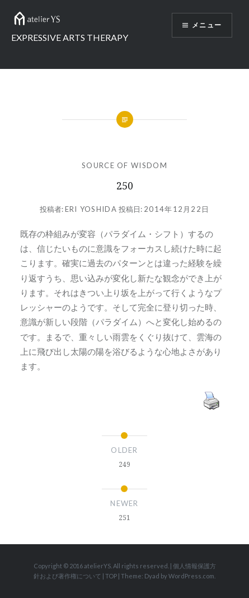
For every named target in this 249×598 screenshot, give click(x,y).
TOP (111, 576)
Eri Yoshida (91, 209)
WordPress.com (191, 576)
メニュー (207, 25)
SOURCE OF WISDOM (124, 165)
